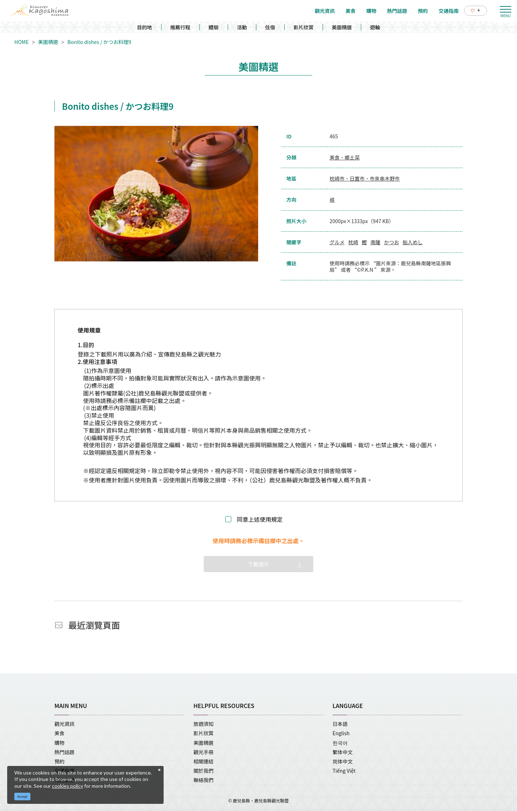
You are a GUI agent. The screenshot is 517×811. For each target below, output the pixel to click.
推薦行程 (180, 27)
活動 (242, 27)
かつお (391, 242)
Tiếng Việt (344, 770)
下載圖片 (258, 564)
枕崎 (353, 242)
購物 (59, 742)
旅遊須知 (203, 723)
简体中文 (343, 761)
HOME (21, 42)
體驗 (214, 27)
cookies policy (67, 786)
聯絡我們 (203, 779)
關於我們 (203, 770)
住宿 (270, 27)
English (341, 733)
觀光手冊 (203, 752)
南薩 (376, 242)
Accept (23, 796)
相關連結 (203, 761)
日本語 (340, 723)
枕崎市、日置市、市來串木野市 (365, 178)
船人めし (413, 242)
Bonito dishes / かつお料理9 (99, 42)
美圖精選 (342, 27)
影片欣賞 (304, 27)
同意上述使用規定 (259, 519)
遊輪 (375, 27)
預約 (59, 761)
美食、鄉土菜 (345, 157)
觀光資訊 (64, 723)
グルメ (337, 242)
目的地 (144, 27)
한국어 (340, 742)
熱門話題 (64, 752)
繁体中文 (343, 752)
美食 (59, 733)
